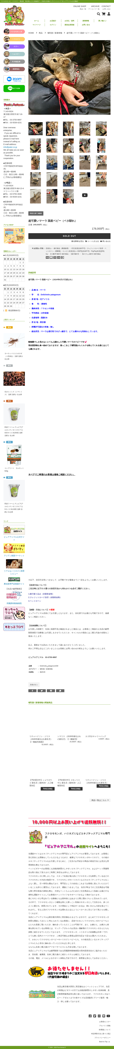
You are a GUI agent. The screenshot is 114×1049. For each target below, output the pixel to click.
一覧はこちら (100, 800)
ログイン (53, 25)
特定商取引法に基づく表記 (101, 1034)
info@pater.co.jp (10, 147)
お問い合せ (86, 25)
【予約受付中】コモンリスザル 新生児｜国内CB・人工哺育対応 (69, 783)
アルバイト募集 (105, 1026)
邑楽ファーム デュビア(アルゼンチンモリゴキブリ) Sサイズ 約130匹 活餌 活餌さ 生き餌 (14, 508)
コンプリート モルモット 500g (14, 469)
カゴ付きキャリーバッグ (95, 736)
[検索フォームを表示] (98, 14)
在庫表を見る (78, 241)
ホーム (36, 21)
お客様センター (105, 1022)
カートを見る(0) (93, 241)
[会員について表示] (108, 14)
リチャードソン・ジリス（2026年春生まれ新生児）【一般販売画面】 (40, 739)
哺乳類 (50, 33)
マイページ (37, 25)
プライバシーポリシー (102, 1038)
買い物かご (102, 21)
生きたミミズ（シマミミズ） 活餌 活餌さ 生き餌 (13, 393)
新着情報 (86, 21)
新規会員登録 (69, 25)
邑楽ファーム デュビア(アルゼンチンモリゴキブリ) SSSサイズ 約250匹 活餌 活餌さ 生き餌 (14, 431)
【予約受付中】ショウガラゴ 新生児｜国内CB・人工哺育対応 (41, 783)
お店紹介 (53, 21)
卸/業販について (105, 1030)
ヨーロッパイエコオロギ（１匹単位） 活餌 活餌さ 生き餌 (14, 356)
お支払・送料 (69, 21)
